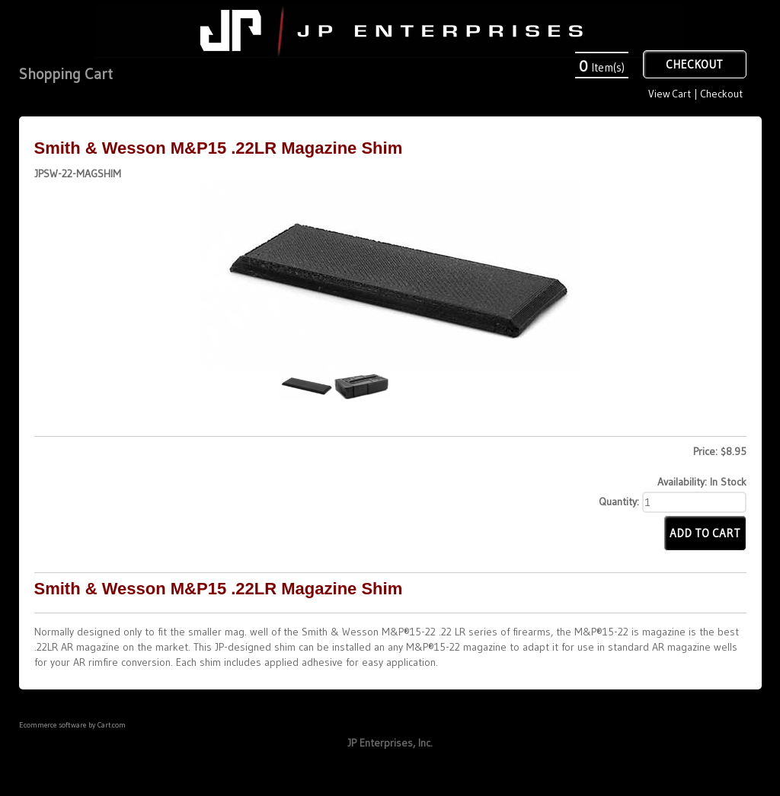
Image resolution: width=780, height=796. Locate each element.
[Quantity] (694, 502)
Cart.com (112, 725)
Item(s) (602, 67)
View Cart (669, 93)
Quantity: (619, 501)
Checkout (721, 93)
